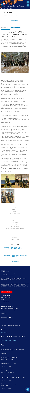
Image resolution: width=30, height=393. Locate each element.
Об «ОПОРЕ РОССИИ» (5, 295)
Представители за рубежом (9, 340)
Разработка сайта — (7, 317)
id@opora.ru (4, 332)
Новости (5, 15)
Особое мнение (15, 226)
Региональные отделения (8, 339)
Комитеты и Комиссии (5, 301)
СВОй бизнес (15, 237)
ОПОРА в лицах (15, 222)
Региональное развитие (13, 15)
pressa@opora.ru (4, 373)
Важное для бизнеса (15, 213)
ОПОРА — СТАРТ (15, 239)
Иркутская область (5, 29)
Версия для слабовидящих (6, 8)
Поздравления (15, 232)
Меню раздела (15, 20)
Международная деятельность (15, 220)
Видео (15, 230)
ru (27, 5)
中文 (11, 271)
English (7, 271)
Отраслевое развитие (15, 218)
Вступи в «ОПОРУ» (6, 291)
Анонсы (15, 211)
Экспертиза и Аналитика (6, 304)
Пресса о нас (15, 224)
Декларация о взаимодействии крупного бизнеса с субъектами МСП (14, 310)
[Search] (8, 274)
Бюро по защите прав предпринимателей (15, 228)
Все (15, 207)
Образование (3, 313)
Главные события (15, 209)
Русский (3, 271)
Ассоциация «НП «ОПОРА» (6, 297)
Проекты (2, 311)
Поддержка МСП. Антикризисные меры (15, 235)
